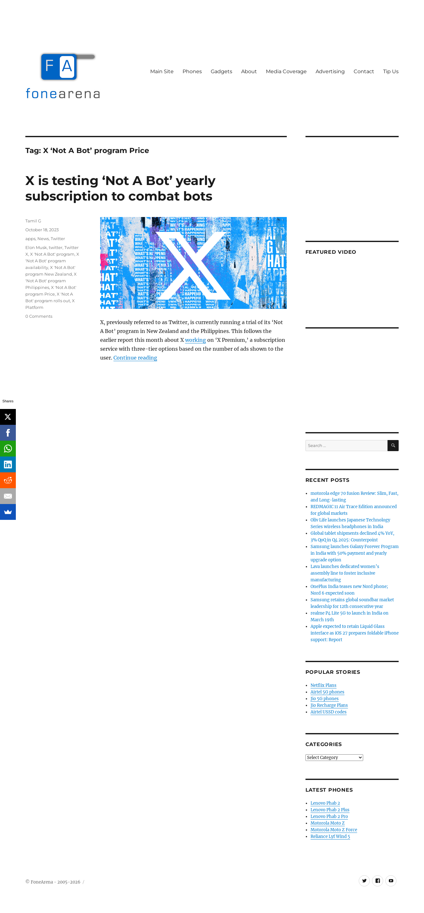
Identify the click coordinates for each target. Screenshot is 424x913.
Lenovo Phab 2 (325, 803)
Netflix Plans (324, 685)
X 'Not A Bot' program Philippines (51, 280)
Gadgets (221, 71)
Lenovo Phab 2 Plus (330, 810)
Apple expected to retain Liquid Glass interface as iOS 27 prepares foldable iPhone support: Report (355, 633)
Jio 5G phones (325, 698)
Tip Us (391, 71)
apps (30, 238)
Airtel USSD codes (329, 712)
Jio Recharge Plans (329, 705)
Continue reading (135, 357)
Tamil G (33, 220)
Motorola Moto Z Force (334, 830)
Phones (192, 71)
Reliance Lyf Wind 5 (330, 836)
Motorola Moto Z (328, 823)
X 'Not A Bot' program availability (52, 261)
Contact (364, 71)
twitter (55, 247)
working (195, 340)
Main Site (162, 71)
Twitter (58, 238)
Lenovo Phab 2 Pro (329, 816)
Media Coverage (286, 71)
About (249, 71)
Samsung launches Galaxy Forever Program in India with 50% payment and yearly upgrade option (355, 553)
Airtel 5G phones (327, 692)
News (43, 238)
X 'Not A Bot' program (52, 254)
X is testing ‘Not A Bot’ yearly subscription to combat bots (120, 188)
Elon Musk (36, 247)
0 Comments (38, 316)
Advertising (330, 71)
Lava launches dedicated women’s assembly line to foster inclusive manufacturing (345, 573)
